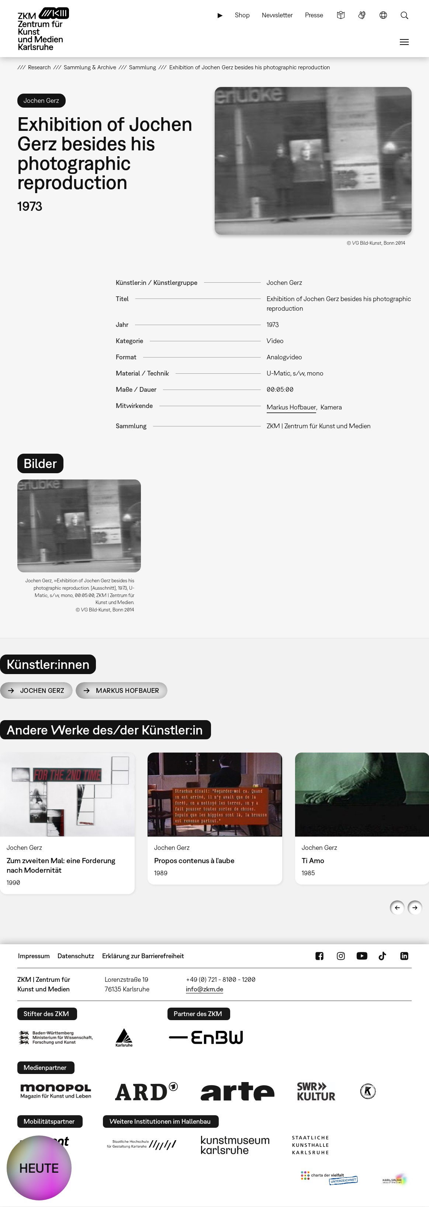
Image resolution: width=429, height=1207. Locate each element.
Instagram (340, 956)
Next (415, 907)
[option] (82, 548)
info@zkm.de (204, 989)
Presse (314, 15)
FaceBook (319, 956)
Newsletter (277, 15)
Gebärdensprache (361, 15)
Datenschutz (76, 956)
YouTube (361, 956)
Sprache (383, 15)
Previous (397, 907)
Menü (404, 42)
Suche (404, 15)
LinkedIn (404, 956)
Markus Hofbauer (291, 407)
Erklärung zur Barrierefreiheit (143, 956)
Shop (242, 15)
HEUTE (39, 1168)
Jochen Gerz (42, 690)
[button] (313, 161)
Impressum (34, 956)
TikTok (383, 956)
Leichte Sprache (340, 15)
